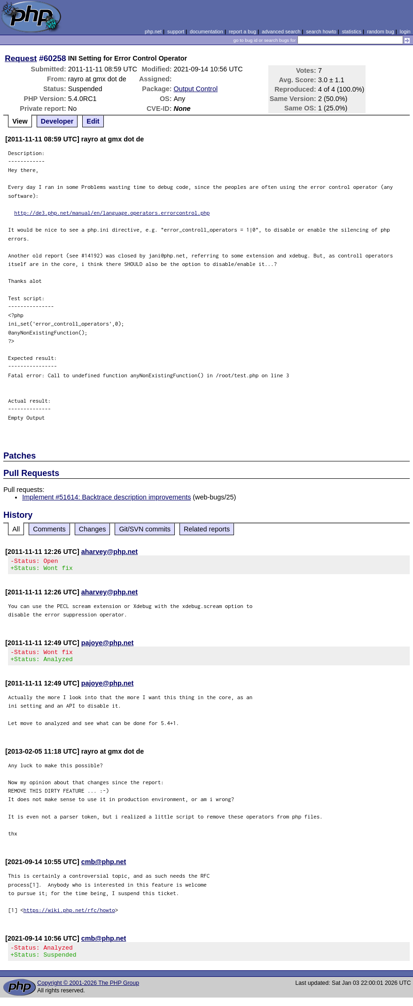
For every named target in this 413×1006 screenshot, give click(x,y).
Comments (49, 529)
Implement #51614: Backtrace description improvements (106, 497)
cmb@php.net (103, 867)
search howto (321, 31)
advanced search (281, 31)
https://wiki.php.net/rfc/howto (69, 915)
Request (21, 58)
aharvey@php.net (109, 551)
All (16, 529)
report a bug (242, 31)
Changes (92, 529)
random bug (380, 31)
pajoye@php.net (107, 645)
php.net (153, 31)
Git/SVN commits (145, 529)
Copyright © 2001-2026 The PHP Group (88, 991)
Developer (57, 121)
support (175, 31)
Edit (92, 121)
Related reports (207, 529)
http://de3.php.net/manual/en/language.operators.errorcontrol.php (112, 213)
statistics (351, 31)
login (405, 31)
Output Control (196, 89)
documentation (206, 31)
